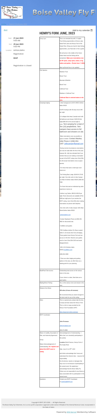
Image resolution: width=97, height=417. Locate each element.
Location (9, 50)
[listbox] (82, 30)
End (10, 44)
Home (3, 24)
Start (10, 38)
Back (5, 30)
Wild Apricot (71, 412)
